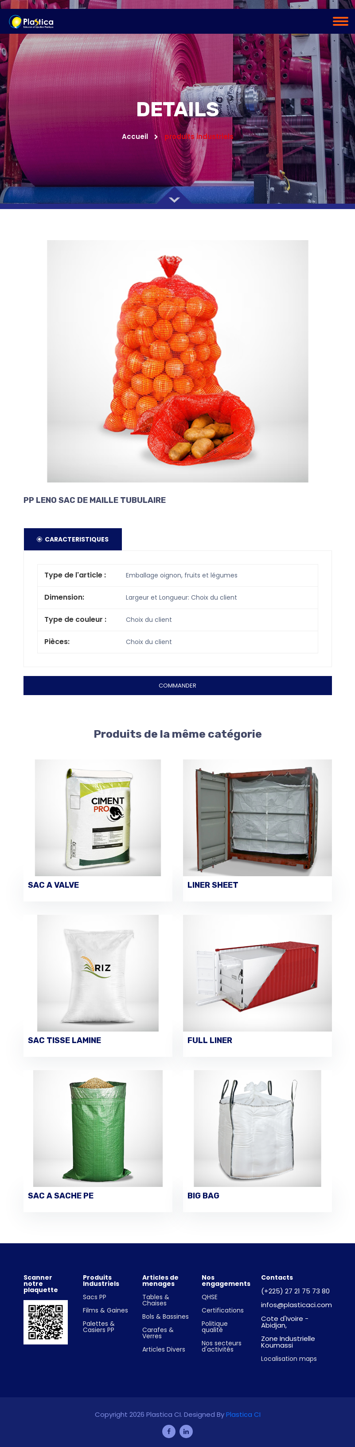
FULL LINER (209, 1040)
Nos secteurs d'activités (222, 1346)
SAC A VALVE (53, 885)
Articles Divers (163, 1349)
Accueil (140, 136)
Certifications (223, 1310)
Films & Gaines (105, 1310)
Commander (177, 685)
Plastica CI (243, 1414)
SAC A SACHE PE (61, 1196)
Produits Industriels (101, 1280)
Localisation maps (289, 1359)
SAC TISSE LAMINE (64, 1040)
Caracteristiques (73, 539)
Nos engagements (226, 1280)
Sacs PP (94, 1297)
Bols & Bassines (165, 1316)
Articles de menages (160, 1280)
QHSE (210, 1297)
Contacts (277, 1277)
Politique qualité (215, 1326)
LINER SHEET (212, 885)
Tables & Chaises (155, 1300)
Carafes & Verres (158, 1333)
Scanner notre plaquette (40, 1283)
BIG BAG (203, 1196)
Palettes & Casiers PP (99, 1326)
